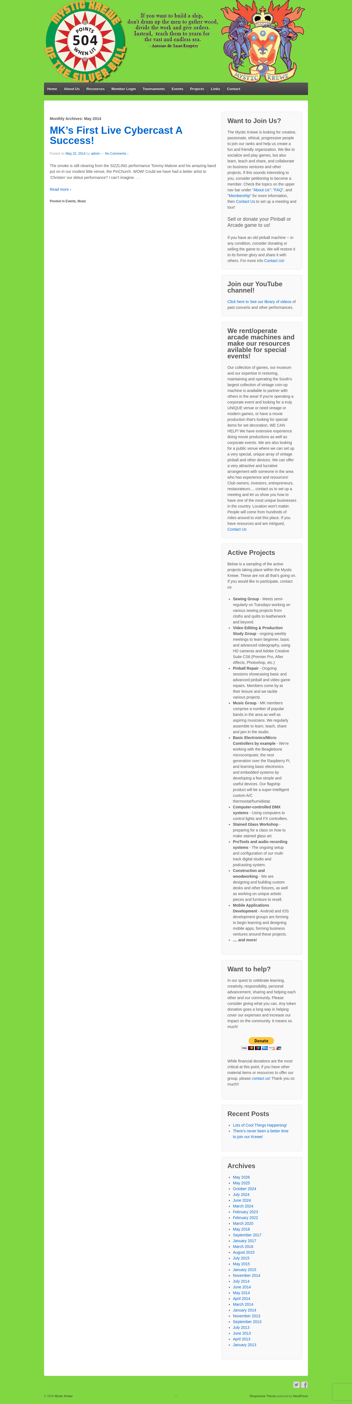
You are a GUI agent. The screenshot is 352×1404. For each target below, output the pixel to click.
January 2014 (244, 1310)
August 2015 (244, 1252)
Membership (239, 195)
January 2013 (244, 1345)
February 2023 (245, 1212)
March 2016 (243, 1246)
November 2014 (246, 1275)
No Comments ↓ (117, 154)
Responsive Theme (263, 1396)
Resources (95, 89)
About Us (72, 89)
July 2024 (241, 1194)
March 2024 (243, 1206)
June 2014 (242, 1287)
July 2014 (241, 1281)
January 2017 (244, 1241)
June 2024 (242, 1200)
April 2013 (241, 1339)
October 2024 (244, 1189)
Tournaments (153, 89)
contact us (261, 1078)
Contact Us (245, 201)
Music (82, 201)
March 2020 (243, 1223)
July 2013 (241, 1327)
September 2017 (247, 1235)
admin (95, 154)
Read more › (60, 189)
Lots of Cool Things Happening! (260, 1125)
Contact (233, 89)
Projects (197, 89)
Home (52, 89)
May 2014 (241, 1293)
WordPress (300, 1396)
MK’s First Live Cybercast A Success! (116, 135)
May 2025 (241, 1183)
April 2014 (241, 1298)
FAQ (278, 190)
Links (215, 89)
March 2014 (243, 1304)
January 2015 (244, 1269)
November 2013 (246, 1316)
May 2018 (241, 1229)
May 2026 (241, 1177)
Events (177, 89)
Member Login (123, 89)
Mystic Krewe (63, 1396)
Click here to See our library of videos (259, 301)
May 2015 (241, 1264)
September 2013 (247, 1322)
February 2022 (245, 1217)
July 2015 (241, 1258)
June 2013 (242, 1333)
